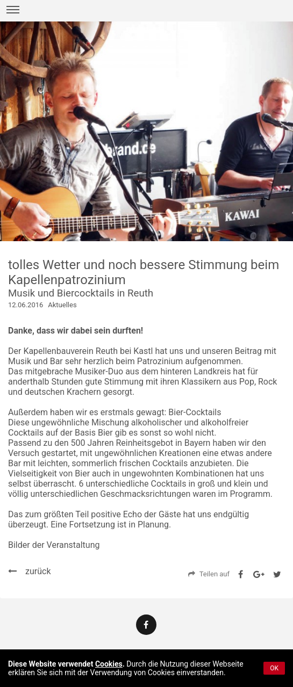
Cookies (109, 664)
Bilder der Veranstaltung (53, 545)
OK (274, 668)
